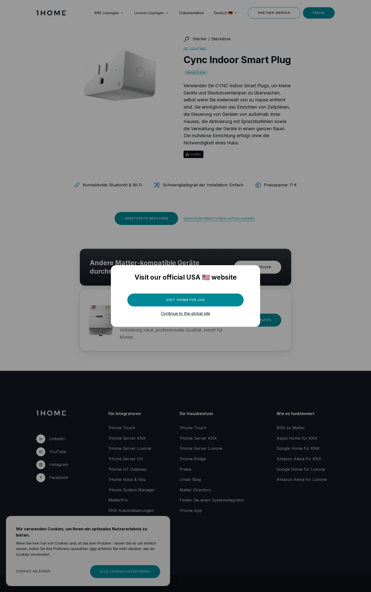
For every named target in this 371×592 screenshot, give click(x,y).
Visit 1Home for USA (185, 300)
